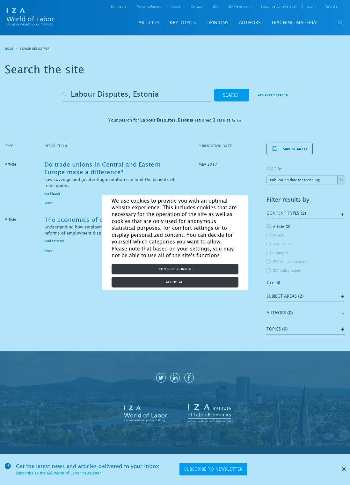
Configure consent (175, 269)
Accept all (175, 282)
